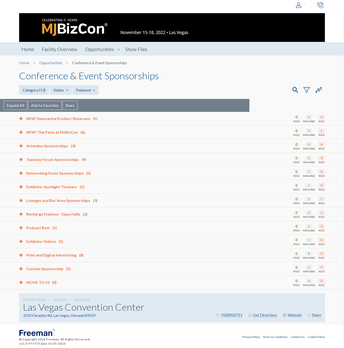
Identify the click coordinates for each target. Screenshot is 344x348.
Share (85, 105)
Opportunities (99, 49)
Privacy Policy (251, 336)
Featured (85, 90)
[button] (302, 5)
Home (28, 49)
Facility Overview (59, 49)
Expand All (31, 105)
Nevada (60, 300)
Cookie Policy (316, 336)
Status (61, 90)
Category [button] (34, 90)
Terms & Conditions (275, 336)
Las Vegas (83, 300)
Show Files (136, 49)
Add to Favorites (60, 105)
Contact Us (298, 336)
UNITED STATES (34, 300)
